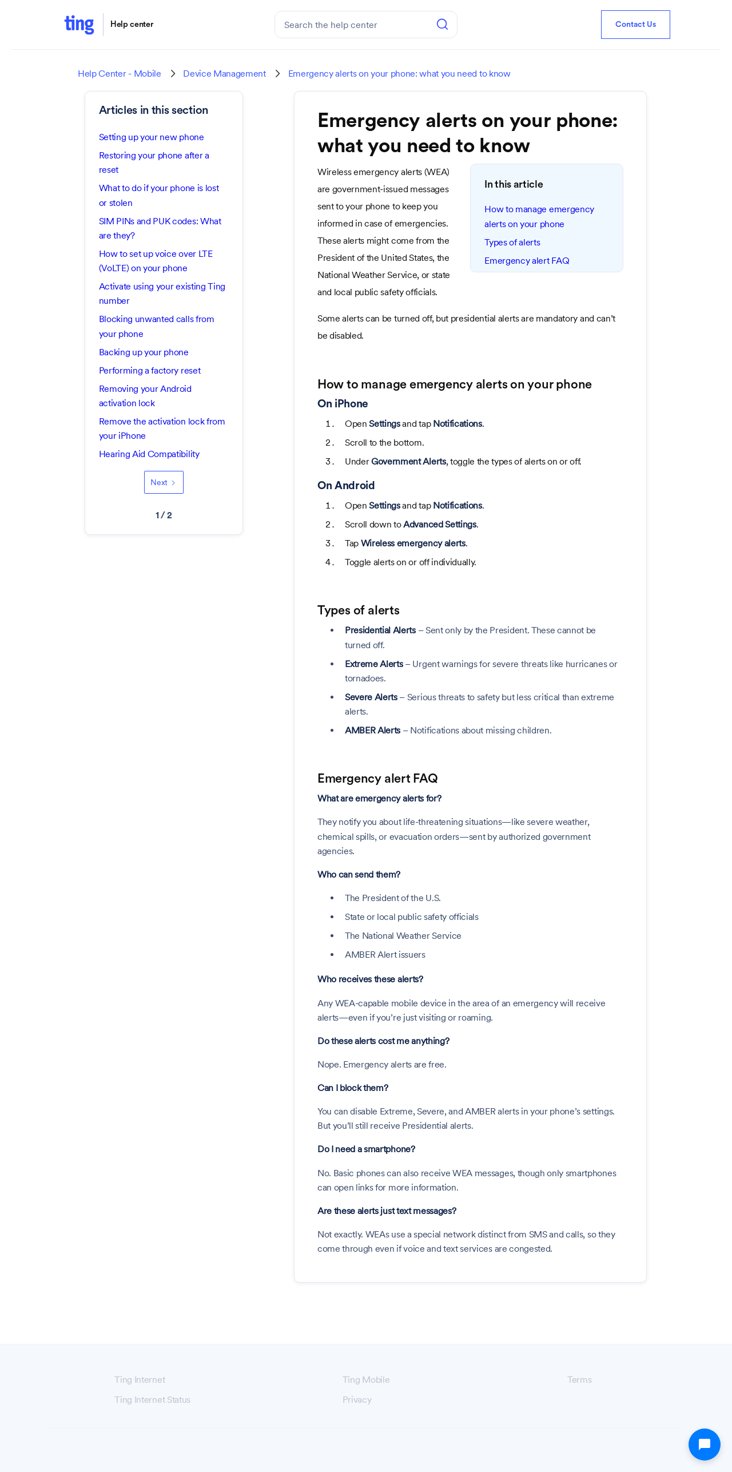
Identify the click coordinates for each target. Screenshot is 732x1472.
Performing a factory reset (150, 370)
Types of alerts (512, 242)
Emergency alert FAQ (526, 260)
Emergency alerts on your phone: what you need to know (399, 74)
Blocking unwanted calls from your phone (156, 326)
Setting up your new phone (151, 137)
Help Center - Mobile (119, 74)
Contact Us (635, 25)
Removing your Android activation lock (145, 395)
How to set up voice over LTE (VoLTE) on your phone (156, 260)
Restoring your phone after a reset (154, 162)
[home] (79, 24)
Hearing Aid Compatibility (149, 454)
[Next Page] (164, 482)
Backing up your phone (144, 352)
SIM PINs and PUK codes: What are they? (160, 228)
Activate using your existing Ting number (162, 293)
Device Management (224, 74)
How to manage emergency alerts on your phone (539, 216)
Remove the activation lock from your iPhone (162, 428)
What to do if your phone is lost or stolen (159, 195)
